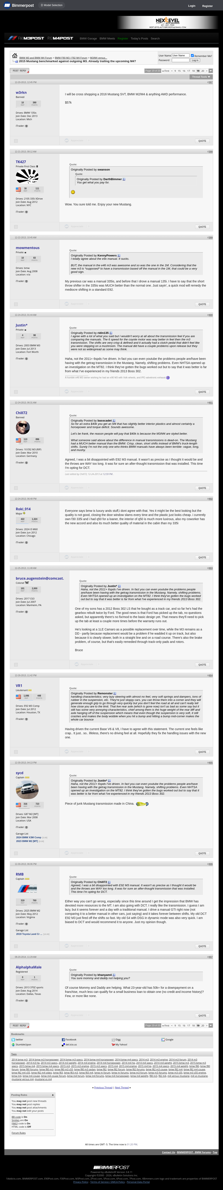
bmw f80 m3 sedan (85, 1069)
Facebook (71, 1039)
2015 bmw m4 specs (47, 1066)
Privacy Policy (80, 1181)
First (165, 70)
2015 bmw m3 (181, 1062)
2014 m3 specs (49, 1062)
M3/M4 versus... (98, 57)
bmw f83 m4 (86, 1072)
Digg (118, 1039)
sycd (19, 772)
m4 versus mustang (178, 1075)
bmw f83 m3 (71, 1072)
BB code (16, 1116)
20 (202, 70)
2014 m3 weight (67, 1062)
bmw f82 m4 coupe (194, 1069)
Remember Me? (201, 56)
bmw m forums (120, 1072)
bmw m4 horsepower (117, 1075)
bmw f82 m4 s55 (21, 1072)
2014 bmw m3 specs (71, 1059)
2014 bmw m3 (19, 1059)
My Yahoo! (121, 1044)
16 (183, 70)
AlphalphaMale (28, 967)
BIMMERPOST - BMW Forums (194, 1152)
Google (169, 1039)
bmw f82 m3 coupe (156, 1069)
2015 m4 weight (179, 1066)
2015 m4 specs (160, 1066)
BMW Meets (107, 38)
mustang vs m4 (43, 1079)
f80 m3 (153, 1075)
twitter (19, 1039)
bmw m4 (16, 1075)
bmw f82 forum (116, 1069)
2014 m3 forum (177, 1059)
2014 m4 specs (144, 1062)
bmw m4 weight (139, 1075)
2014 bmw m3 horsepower (44, 1059)
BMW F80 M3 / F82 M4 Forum (71, 57)
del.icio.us (71, 1044)
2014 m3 (144, 1059)
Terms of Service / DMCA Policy (107, 1181)
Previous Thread (103, 1087)
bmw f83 (58, 1072)
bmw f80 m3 (46, 1069)
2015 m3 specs (98, 1066)
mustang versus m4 (23, 1079)
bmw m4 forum (75, 1075)
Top (215, 1152)
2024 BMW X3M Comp (28, 837)
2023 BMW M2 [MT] (27, 841)
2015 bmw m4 (27, 1066)
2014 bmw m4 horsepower (99, 1059)
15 (179, 70)
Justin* (21, 325)
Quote (202, 141)
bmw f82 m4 (175, 1069)
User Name (165, 55)
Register (207, 6)
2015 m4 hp (144, 1066)
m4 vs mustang (199, 1075)
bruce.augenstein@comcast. (40, 578)
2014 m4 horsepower (108, 1062)
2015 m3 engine (80, 1066)
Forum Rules (18, 1132)
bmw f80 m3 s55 (64, 1069)
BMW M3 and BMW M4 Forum (35, 57)
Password (164, 60)
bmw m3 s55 (175, 1072)
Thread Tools (199, 76)
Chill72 (21, 412)
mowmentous (27, 247)
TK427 (21, 161)
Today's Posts (139, 38)
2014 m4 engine (87, 1062)
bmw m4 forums (95, 1075)
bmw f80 (194, 1066)
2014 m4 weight (163, 1062)
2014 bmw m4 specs (126, 1059)
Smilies (15, 1120)
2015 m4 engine (128, 1066)
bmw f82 (102, 1069)
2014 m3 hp (33, 1062)
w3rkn (21, 92)
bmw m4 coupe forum (53, 1075)
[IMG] (15, 1123)
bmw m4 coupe (31, 1075)
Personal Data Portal (138, 1181)
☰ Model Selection (52, 5)
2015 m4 (113, 1066)
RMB (20, 874)
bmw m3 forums (158, 1072)
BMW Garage (88, 38)
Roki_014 (23, 509)
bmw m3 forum (138, 1072)
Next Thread (122, 1087)
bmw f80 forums (29, 1069)
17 (188, 70)
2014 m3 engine (159, 1059)
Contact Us (168, 1152)
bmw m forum (102, 1072)
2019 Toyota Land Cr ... (29, 934)
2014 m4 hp (128, 1062)
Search (155, 38)
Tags (14, 1054)
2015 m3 (65, 1066)
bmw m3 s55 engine (195, 1072)
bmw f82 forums (135, 1069)
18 (193, 70)
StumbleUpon (23, 1044)
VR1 (19, 685)
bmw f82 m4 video (41, 1072)
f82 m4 (162, 1075)
